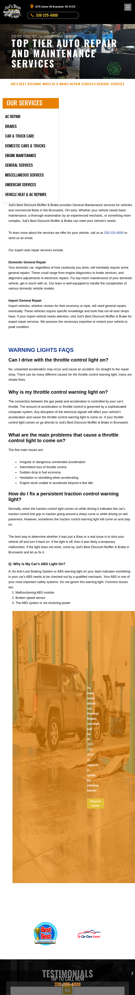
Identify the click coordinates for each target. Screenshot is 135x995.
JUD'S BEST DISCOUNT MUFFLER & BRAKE (40, 84)
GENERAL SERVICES (111, 84)
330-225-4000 (47, 15)
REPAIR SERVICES (82, 84)
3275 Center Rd (40, 36)
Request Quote (95, 803)
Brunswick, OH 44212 (63, 36)
